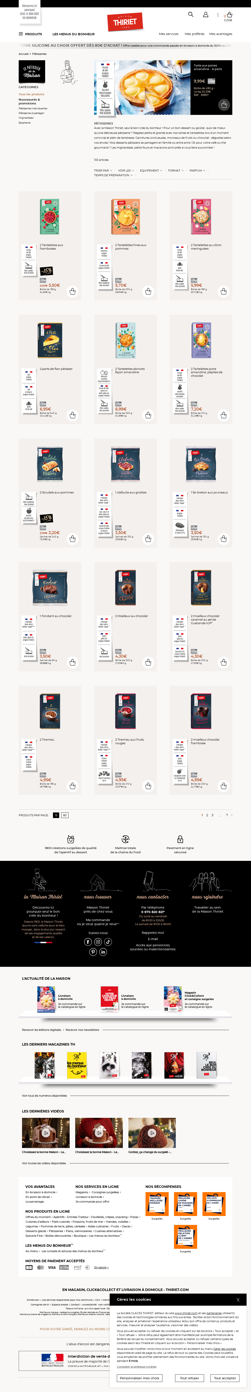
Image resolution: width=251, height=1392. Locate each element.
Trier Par (101, 170)
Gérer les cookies (224, 1349)
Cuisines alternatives (108, 1231)
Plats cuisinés (61, 1221)
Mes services (168, 34)
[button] (206, 15)
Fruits (115, 1226)
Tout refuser (189, 1378)
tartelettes (197, 133)
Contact (75, 1304)
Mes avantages (220, 34)
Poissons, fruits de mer (88, 1221)
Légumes (32, 1226)
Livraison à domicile (89, 1197)
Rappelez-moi (153, 933)
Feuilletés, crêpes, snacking (109, 1217)
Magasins (82, 1192)
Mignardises (26, 117)
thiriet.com (33, 1300)
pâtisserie (124, 133)
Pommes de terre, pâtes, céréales (63, 1226)
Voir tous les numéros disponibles (44, 1095)
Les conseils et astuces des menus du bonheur (73, 1251)
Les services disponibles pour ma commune (67, 1300)
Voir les (124, 170)
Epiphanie (25, 122)
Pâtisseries (39, 54)
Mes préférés (194, 34)
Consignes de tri (40, 1304)
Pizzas (134, 1217)
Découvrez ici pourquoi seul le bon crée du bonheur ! (43, 912)
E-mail (153, 939)
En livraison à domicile (40, 1192)
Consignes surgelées (105, 1192)
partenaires (214, 1313)
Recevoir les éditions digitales (41, 1030)
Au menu (32, 1251)
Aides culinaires (98, 1226)
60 (65, 815)
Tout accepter (225, 1378)
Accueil (23, 54)
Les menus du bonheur (74, 34)
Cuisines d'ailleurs (37, 1221)
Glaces (126, 1226)
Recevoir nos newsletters (82, 1030)
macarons (160, 147)
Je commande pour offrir (92, 1201)
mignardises (125, 147)
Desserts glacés (36, 1231)
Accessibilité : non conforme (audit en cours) (107, 1304)
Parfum (196, 170)
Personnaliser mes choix (139, 1378)
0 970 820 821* (153, 912)
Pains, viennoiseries (79, 1231)
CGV (97, 1300)
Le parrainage (35, 1201)
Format (174, 170)
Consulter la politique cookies (136, 1366)
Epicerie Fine (34, 1235)
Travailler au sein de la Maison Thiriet (207, 910)
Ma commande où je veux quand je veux (98, 922)
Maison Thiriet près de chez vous (98, 910)
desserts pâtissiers (128, 142)
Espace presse (60, 1304)
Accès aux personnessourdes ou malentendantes (153, 947)
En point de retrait (38, 1197)
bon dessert (183, 128)
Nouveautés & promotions (29, 101)
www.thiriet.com (186, 1313)
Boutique (80, 1235)
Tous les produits (31, 94)
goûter (200, 128)
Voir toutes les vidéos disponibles (44, 1163)
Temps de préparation (111, 175)
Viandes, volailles (117, 1221)
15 (56, 815)
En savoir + (101, 1267)
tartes (182, 133)
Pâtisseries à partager (31, 113)
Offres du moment (38, 1217)
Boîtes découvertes (58, 1235)
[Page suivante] (231, 815)
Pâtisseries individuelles (33, 108)
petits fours (142, 147)
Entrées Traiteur (78, 1217)
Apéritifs (59, 1217)
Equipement (149, 170)
